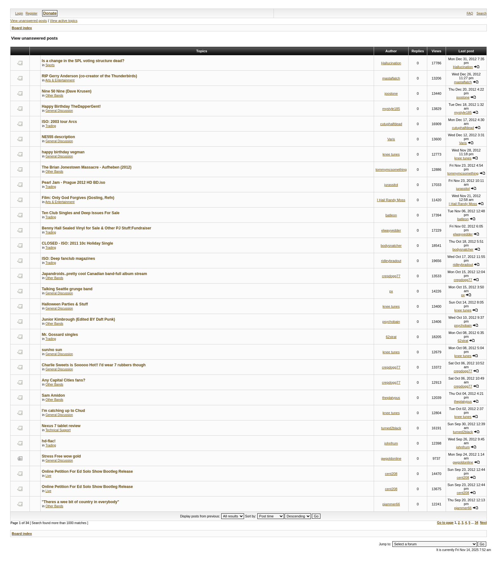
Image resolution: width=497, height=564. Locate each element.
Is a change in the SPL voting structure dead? (83, 61)
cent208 (391, 474)
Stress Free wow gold (61, 456)
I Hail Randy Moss (391, 200)
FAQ (470, 13)
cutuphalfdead (391, 124)
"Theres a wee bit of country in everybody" (80, 502)
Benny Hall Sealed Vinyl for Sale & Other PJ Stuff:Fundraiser (96, 228)
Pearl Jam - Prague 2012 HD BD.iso (73, 182)
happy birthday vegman (63, 152)
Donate (49, 13)
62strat (391, 337)
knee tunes (391, 154)
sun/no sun (52, 350)
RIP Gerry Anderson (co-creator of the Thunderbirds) (89, 76)
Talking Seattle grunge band (67, 289)
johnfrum (391, 443)
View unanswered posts (28, 20)
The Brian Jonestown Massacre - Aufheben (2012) (87, 167)
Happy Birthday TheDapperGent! (71, 106)
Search (481, 13)
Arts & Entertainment (59, 80)
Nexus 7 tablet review (61, 426)
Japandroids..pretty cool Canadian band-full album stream (94, 274)
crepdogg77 (391, 276)
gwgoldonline (391, 458)
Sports (50, 65)
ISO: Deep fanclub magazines (68, 258)
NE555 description (58, 137)
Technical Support (58, 430)
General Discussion (59, 110)
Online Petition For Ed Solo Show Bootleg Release (87, 471)
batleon (391, 215)
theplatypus (391, 398)
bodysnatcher (391, 245)
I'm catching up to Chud (63, 410)
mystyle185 (391, 109)
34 (476, 522)
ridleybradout (391, 261)
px (391, 291)
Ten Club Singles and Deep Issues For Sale (80, 213)
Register (31, 13)
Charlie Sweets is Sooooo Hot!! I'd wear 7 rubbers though (94, 365)
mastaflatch (391, 78)
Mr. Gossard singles (60, 334)
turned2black (391, 428)
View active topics (63, 20)
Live (48, 475)
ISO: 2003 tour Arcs (59, 121)
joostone (391, 93)
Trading (50, 126)
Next (483, 522)
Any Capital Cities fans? (63, 380)
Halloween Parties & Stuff (65, 304)
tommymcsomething (391, 169)
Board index (22, 28)
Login (19, 13)
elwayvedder (391, 230)
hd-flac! (48, 441)
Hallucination (391, 63)
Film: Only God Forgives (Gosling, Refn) (78, 197)
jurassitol (391, 185)
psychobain (391, 322)
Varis (391, 139)
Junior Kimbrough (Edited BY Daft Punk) (78, 319)
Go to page (445, 522)
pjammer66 (391, 504)
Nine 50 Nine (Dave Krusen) (67, 91)
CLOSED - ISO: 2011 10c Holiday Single (77, 243)
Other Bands (54, 95)
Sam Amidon (53, 395)
